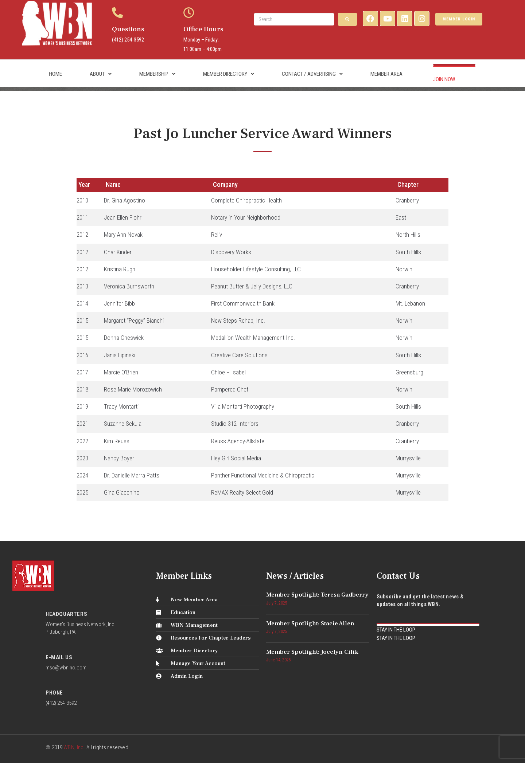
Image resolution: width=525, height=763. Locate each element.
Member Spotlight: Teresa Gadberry (317, 595)
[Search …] (294, 19)
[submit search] (347, 19)
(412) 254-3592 (128, 39)
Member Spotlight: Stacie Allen (310, 624)
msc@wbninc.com (66, 667)
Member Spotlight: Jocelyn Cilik (312, 652)
